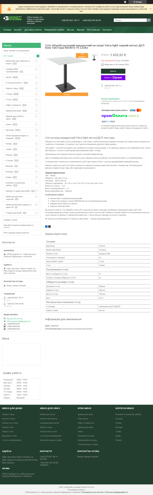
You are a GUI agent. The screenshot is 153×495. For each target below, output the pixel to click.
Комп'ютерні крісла (48, 419)
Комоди (9, 172)
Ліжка (8, 124)
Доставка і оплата (33, 30)
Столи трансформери (11, 440)
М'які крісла (83, 419)
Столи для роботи (14, 83)
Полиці (9, 144)
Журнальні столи (9, 436)
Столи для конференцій (50, 436)
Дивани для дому (13, 111)
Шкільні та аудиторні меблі (18, 191)
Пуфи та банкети (13, 105)
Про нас (70, 30)
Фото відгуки (93, 30)
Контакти (107, 30)
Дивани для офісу (85, 427)
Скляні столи (7, 427)
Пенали (9, 155)
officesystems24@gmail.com (18, 321)
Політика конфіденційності (116, 492)
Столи (8, 99)
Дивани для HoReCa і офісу (15, 117)
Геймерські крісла (47, 414)
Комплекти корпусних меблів (15, 184)
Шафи (8, 177)
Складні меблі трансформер (12, 70)
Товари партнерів (14, 213)
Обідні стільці (8, 414)
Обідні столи (7, 431)
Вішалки (9, 166)
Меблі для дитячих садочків (14, 197)
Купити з (113, 77)
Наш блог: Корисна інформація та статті (18, 226)
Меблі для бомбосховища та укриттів (18, 206)
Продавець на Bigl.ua (76, 490)
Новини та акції (10, 220)
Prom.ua (90, 487)
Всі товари (8, 56)
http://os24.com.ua (14, 319)
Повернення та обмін (54, 30)
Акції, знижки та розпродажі (16, 51)
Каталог (18, 30)
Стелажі (9, 160)
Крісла (8, 77)
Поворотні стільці (10, 423)
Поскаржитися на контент (93, 492)
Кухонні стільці (8, 419)
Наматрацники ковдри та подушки (17, 137)
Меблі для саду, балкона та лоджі (18, 62)
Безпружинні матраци (87, 440)
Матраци (10, 130)
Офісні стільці (12, 88)
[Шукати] (149, 20)
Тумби (8, 149)
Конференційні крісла (49, 423)
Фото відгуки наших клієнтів (16, 233)
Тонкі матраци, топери (88, 444)
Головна (7, 30)
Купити (113, 71)
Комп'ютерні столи (48, 431)
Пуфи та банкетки (86, 423)
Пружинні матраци (86, 436)
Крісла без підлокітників (50, 440)
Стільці (9, 94)
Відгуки (80, 30)
